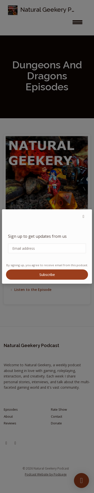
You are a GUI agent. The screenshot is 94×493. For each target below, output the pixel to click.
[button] (83, 216)
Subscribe (47, 274)
